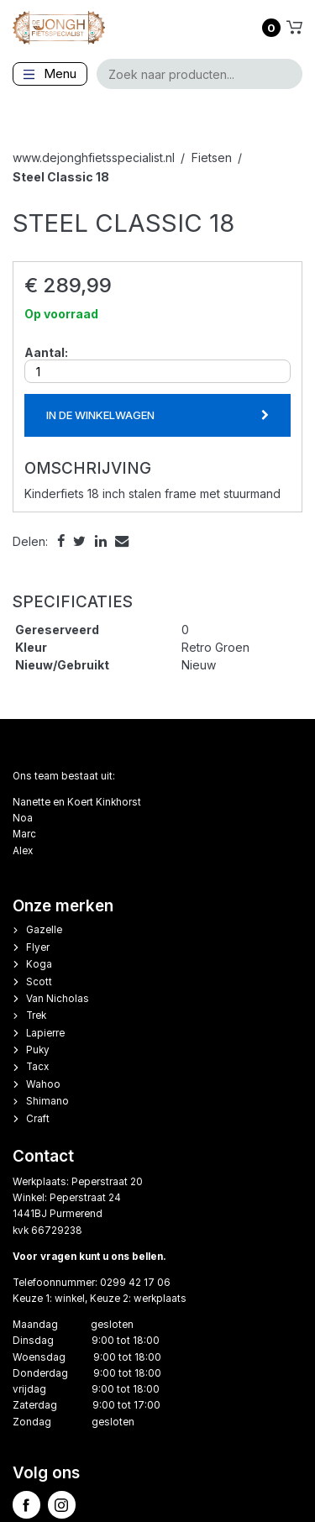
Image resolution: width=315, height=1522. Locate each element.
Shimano (47, 1101)
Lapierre (45, 1033)
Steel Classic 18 (61, 177)
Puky (38, 1050)
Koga (39, 964)
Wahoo (43, 1084)
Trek (36, 1015)
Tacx (37, 1067)
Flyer (38, 947)
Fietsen (212, 157)
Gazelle (44, 930)
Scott (39, 982)
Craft (38, 1119)
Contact (43, 1156)
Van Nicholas (57, 999)
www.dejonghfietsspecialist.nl (94, 157)
